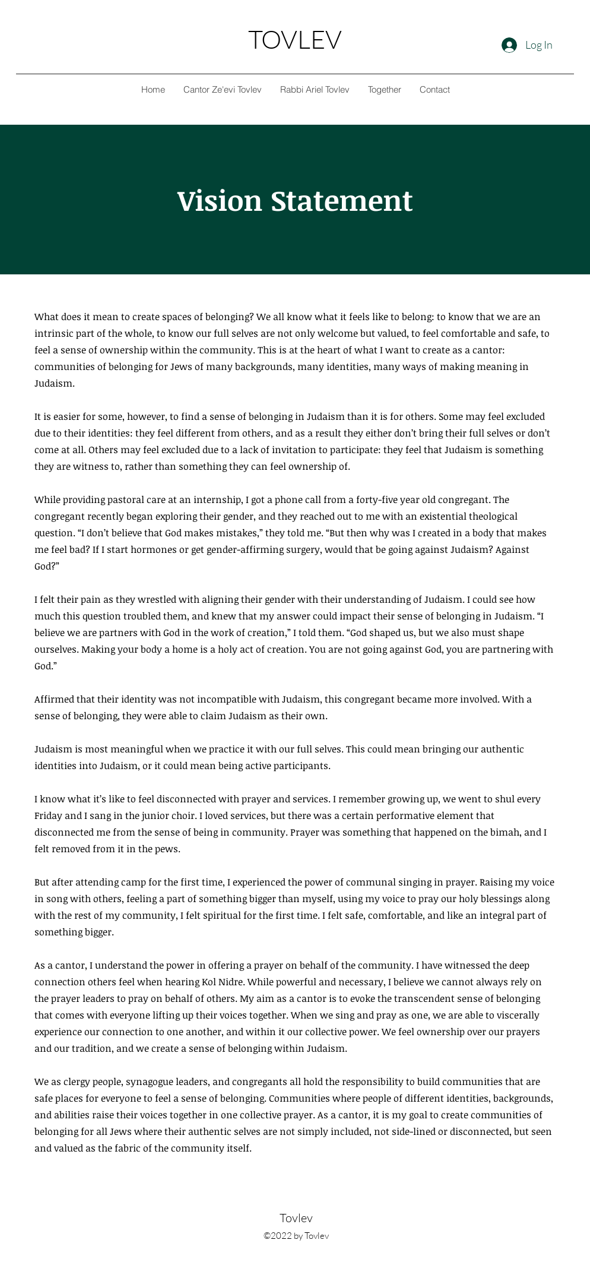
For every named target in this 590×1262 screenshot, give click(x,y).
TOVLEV (295, 39)
